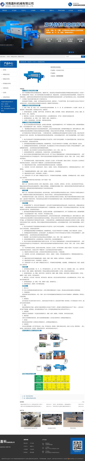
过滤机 (4, 92)
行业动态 (42, 10)
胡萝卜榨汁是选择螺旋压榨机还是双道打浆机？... (36, 406)
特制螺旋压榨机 (41, 61)
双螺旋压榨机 (21, 56)
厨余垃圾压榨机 (29, 396)
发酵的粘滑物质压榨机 (31, 398)
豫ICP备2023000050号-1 (57, 458)
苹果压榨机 (73, 428)
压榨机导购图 (61, 10)
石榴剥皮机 (5, 88)
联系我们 (80, 10)
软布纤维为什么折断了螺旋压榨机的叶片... (68, 406)
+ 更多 (83, 401)
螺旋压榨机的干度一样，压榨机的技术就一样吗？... (36, 404)
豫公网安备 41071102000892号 (75, 458)
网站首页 (4, 10)
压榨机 (8, 56)
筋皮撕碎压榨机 (52, 428)
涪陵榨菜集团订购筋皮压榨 (30, 428)
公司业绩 (70, 10)
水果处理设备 (6, 97)
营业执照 (66, 458)
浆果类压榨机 (56, 67)
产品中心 (23, 10)
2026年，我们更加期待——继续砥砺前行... (68, 404)
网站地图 (32, 452)
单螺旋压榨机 (14, 56)
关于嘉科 (14, 10)
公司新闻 (33, 10)
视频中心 (52, 10)
